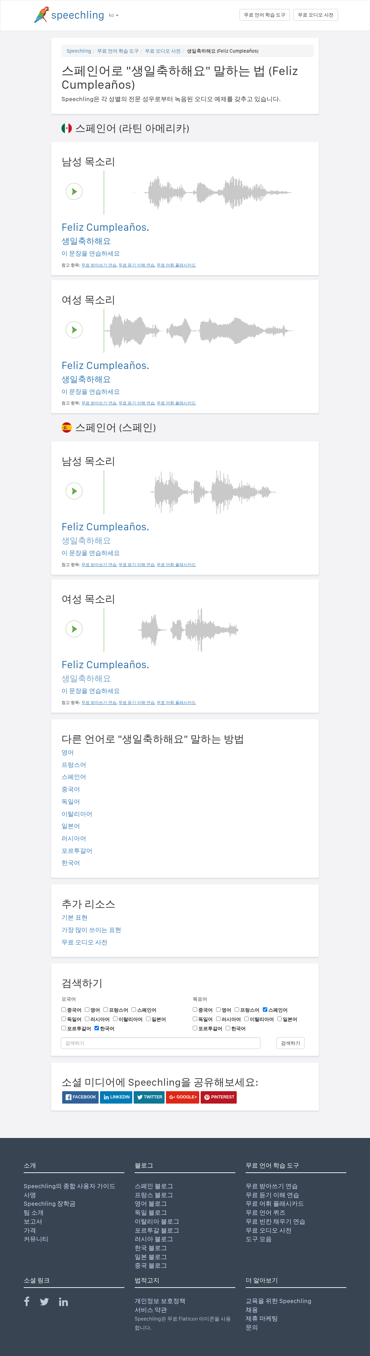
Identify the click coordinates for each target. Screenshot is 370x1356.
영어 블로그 (151, 1203)
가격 (30, 1230)
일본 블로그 (151, 1256)
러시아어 (73, 838)
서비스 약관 (151, 1309)
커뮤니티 (36, 1239)
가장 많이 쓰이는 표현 (91, 929)
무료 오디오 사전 (316, 15)
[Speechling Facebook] (31, 1303)
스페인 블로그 (154, 1186)
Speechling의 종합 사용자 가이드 (69, 1186)
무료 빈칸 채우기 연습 (275, 1221)
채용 (252, 1309)
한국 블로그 (151, 1247)
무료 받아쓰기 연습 (272, 1186)
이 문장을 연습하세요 (90, 253)
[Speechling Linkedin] (68, 1303)
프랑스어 (73, 764)
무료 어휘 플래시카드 (275, 1203)
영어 (67, 752)
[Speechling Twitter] (49, 1303)
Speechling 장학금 (50, 1203)
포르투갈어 (76, 850)
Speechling (79, 51)
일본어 (70, 825)
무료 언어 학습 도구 (264, 15)
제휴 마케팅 (262, 1318)
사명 (30, 1194)
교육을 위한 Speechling (278, 1300)
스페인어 (73, 776)
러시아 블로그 (154, 1239)
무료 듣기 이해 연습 (272, 1194)
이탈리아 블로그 (157, 1221)
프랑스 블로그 (154, 1194)
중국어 (70, 789)
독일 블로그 (151, 1212)
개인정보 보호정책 (160, 1300)
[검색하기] (160, 1043)
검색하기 (290, 1043)
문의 (252, 1327)
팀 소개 (34, 1212)
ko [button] (114, 15)
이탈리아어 (76, 813)
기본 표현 (74, 917)
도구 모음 (259, 1239)
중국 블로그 (151, 1265)
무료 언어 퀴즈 (265, 1212)
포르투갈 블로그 (157, 1230)
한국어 (70, 862)
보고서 (33, 1221)
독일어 (70, 801)
